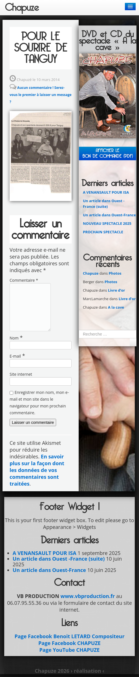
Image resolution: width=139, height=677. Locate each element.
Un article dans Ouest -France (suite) (59, 558)
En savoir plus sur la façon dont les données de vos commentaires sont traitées (37, 470)
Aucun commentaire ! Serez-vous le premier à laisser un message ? (41, 94)
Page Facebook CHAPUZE (69, 643)
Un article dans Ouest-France (109, 214)
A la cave (116, 307)
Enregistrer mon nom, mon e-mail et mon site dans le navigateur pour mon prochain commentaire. (39, 402)
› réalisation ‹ (87, 670)
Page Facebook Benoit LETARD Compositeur (69, 636)
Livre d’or (116, 290)
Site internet (21, 374)
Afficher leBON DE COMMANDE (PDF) (107, 153)
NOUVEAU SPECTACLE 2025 (107, 223)
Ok (133, 342)
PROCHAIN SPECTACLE (103, 231)
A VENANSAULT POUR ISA (106, 192)
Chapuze (90, 273)
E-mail (15, 356)
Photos (115, 273)
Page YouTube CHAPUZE (69, 649)
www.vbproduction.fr (87, 596)
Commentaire (24, 280)
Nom (14, 338)
